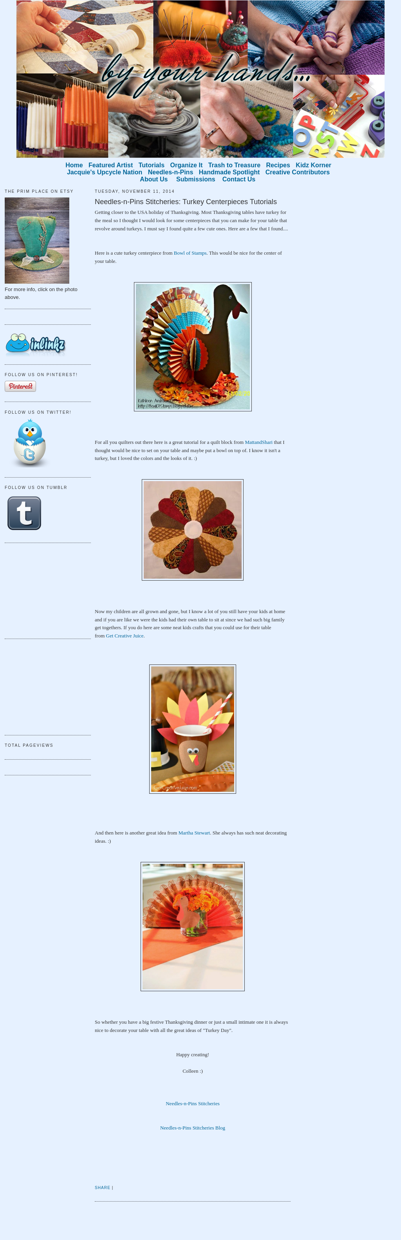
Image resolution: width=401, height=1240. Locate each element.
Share (102, 1188)
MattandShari (259, 442)
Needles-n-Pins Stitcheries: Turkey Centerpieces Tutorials (186, 202)
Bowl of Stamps (190, 253)
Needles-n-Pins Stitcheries (193, 1103)
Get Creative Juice (125, 636)
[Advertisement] (44, 589)
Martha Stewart (194, 833)
